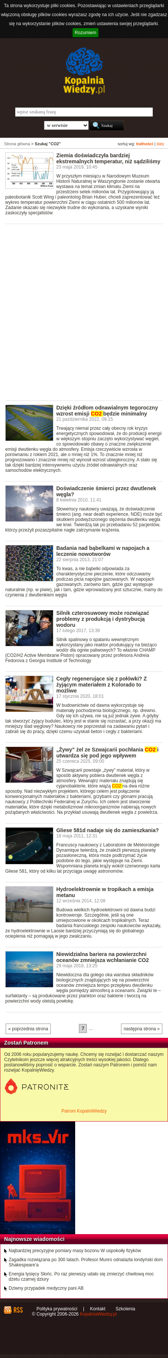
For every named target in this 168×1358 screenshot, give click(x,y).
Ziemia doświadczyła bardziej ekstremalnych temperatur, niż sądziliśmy (108, 158)
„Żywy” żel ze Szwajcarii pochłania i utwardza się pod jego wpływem (107, 753)
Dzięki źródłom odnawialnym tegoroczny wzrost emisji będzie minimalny (107, 411)
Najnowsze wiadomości (34, 1239)
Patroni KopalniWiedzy (84, 1111)
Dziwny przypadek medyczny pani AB (46, 1288)
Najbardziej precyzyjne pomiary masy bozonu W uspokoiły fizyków (75, 1250)
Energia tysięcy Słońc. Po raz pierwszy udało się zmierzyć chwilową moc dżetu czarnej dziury (81, 1276)
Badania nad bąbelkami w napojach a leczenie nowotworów (103, 551)
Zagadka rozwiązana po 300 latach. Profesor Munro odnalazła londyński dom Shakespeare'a (86, 1262)
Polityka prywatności (56, 1308)
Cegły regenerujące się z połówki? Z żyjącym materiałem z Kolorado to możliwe (101, 685)
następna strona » (142, 1028)
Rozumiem (85, 32)
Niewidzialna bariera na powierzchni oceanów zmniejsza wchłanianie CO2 (102, 957)
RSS (18, 1310)
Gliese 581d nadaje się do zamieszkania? (107, 830)
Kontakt (98, 1308)
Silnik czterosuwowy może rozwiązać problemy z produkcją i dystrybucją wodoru (102, 619)
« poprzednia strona (28, 1028)
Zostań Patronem (26, 1043)
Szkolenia (125, 1308)
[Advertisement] (84, 312)
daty (160, 144)
